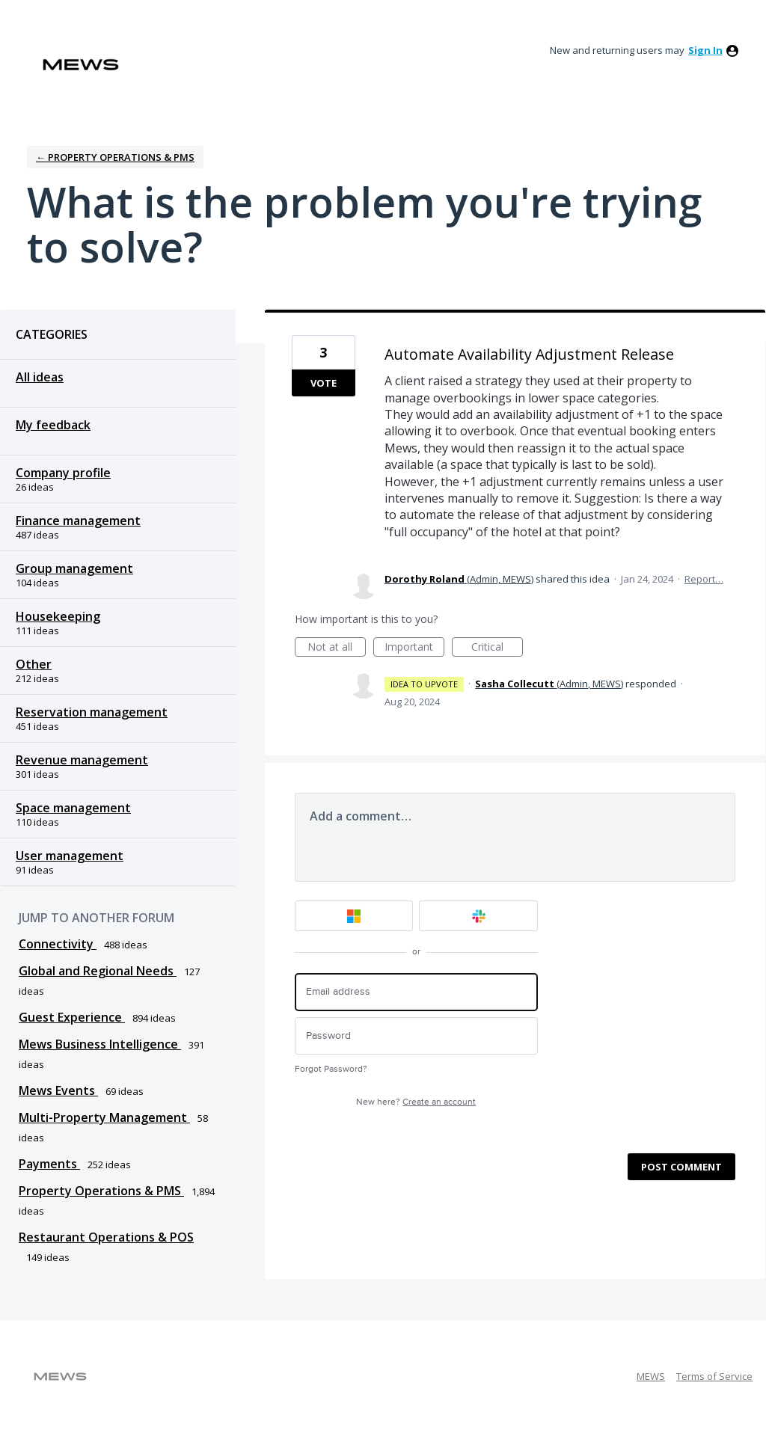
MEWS (651, 1376)
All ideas (40, 377)
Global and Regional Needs (98, 971)
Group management (74, 568)
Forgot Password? (331, 1069)
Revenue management (82, 760)
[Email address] (416, 992)
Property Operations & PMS (101, 1190)
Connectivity (57, 944)
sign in (705, 50)
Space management (73, 808)
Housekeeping (58, 616)
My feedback (53, 425)
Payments (49, 1164)
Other (34, 664)
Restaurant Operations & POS (106, 1237)
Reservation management (92, 712)
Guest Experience (72, 1017)
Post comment (681, 1166)
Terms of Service (714, 1376)
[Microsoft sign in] (354, 915)
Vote (323, 383)
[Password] (416, 1036)
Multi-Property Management (104, 1117)
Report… (703, 579)
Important (414, 648)
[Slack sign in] (478, 915)
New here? (416, 1102)
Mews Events (58, 1090)
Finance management (78, 520)
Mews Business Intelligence (100, 1044)
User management (69, 855)
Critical (497, 648)
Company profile (63, 472)
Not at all (336, 648)
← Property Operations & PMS (115, 157)
